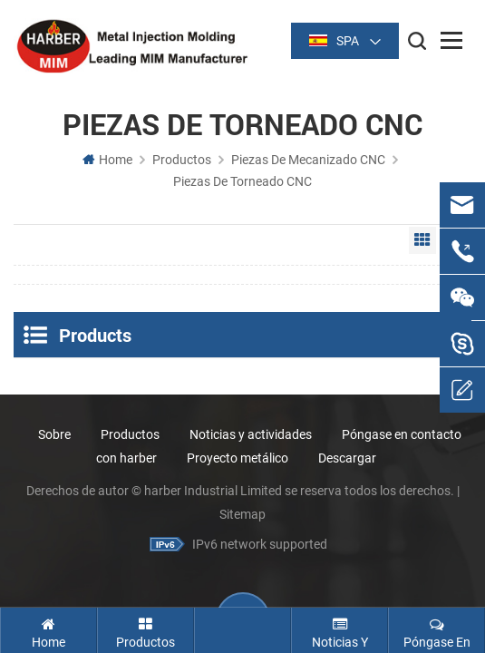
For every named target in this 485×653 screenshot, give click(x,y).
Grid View (422, 240)
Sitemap (242, 514)
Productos (181, 159)
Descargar (347, 458)
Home (107, 159)
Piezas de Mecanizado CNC (308, 159)
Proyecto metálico (237, 458)
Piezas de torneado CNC (242, 181)
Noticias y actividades (250, 434)
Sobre (54, 434)
